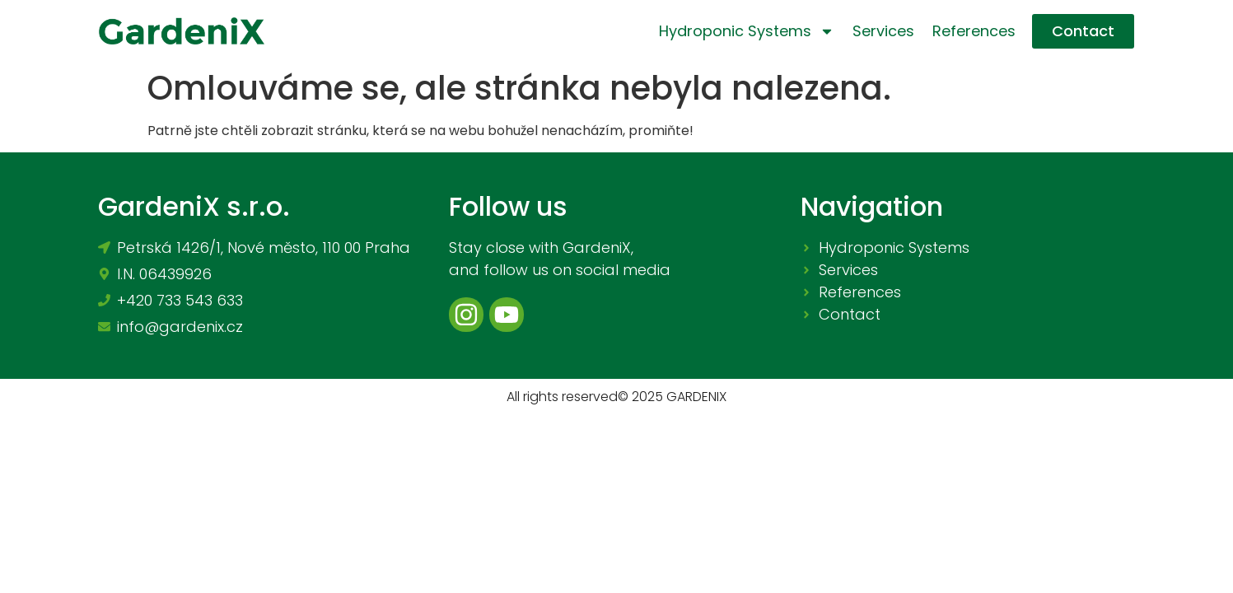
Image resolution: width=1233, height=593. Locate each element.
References (974, 31)
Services (883, 31)
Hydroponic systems (746, 31)
